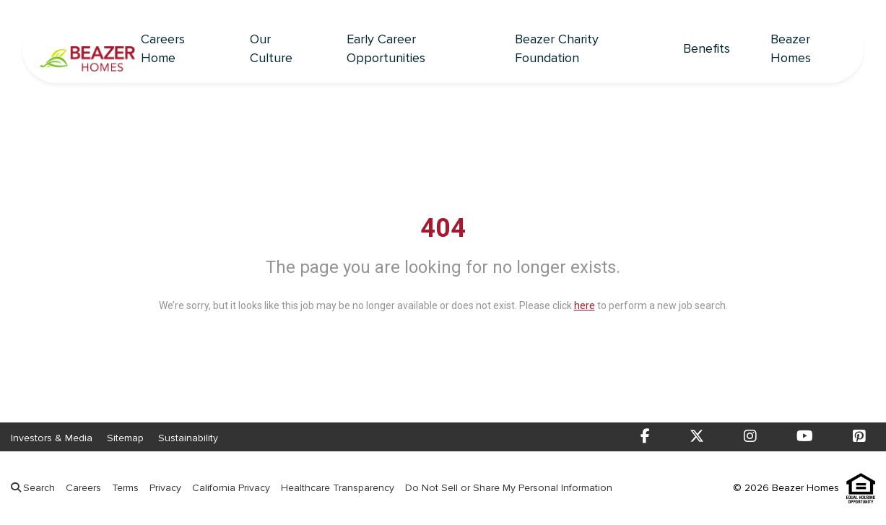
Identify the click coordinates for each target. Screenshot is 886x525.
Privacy (165, 488)
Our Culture (271, 49)
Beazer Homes (790, 49)
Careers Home (163, 49)
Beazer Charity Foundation (557, 49)
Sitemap (125, 438)
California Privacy (231, 488)
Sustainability (188, 438)
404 (443, 228)
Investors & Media (51, 438)
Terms (125, 488)
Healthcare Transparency (337, 488)
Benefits (706, 48)
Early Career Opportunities (386, 49)
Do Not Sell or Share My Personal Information (508, 488)
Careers (83, 488)
